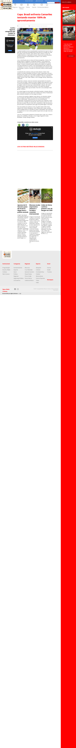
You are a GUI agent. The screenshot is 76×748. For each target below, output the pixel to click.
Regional (15, 7)
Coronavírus (17, 280)
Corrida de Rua (40, 272)
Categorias (17, 264)
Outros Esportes (40, 278)
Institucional (6, 264)
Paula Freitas (28, 274)
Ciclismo (38, 270)
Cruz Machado (28, 270)
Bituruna (27, 267)
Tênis (37, 280)
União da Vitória (29, 280)
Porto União (28, 276)
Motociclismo (39, 276)
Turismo (49, 272)
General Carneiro (29, 272)
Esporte (34, 7)
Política (28, 7)
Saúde (48, 270)
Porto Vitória (28, 278)
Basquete (38, 267)
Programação (6, 267)
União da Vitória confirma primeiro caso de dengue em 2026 (46, 207)
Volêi (37, 282)
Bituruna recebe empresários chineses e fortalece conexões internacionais (34, 209)
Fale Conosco (6, 274)
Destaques (50, 280)
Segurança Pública (21, 8)
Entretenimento (41, 7)
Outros (49, 267)
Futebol (38, 26)
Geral (47, 7)
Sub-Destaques (43, 26)
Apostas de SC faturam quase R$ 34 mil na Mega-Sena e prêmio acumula (22, 208)
